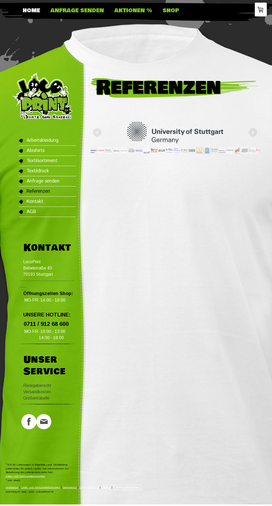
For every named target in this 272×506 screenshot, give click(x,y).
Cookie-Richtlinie (89, 489)
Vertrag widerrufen (127, 489)
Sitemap (106, 489)
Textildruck (38, 171)
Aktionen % (133, 11)
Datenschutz (70, 489)
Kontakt (35, 201)
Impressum (12, 489)
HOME (31, 11)
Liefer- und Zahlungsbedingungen (25, 477)
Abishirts (36, 150)
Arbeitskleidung (42, 140)
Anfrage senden (77, 11)
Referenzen (38, 191)
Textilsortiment (42, 160)
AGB (31, 211)
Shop (171, 11)
